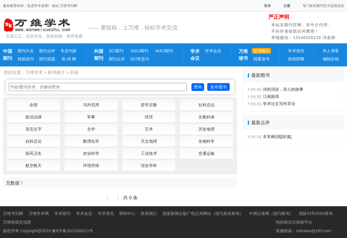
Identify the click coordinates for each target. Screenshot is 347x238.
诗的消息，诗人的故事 (277, 89)
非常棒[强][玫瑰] (271, 136)
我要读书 (261, 59)
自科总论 (33, 141)
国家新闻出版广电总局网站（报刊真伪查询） (203, 213)
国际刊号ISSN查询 (316, 213)
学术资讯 (296, 51)
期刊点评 (47, 51)
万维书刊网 (13, 213)
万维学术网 (39, 213)
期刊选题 (47, 59)
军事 (91, 117)
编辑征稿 (331, 59)
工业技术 (149, 153)
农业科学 (91, 153)
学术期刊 (62, 213)
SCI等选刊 (139, 59)
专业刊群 (68, 51)
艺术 (149, 129)
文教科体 (206, 117)
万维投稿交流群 (17, 222)
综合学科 (149, 165)
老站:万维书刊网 (64, 6)
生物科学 (206, 141)
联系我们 (149, 213)
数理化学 (91, 141)
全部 (33, 105)
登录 (267, 6)
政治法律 (33, 117)
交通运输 (206, 153)
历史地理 (206, 129)
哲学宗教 (149, 105)
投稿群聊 (296, 59)
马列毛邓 (91, 105)
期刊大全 (26, 51)
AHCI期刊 (164, 51)
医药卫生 (33, 153)
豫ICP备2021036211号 (72, 230)
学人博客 (331, 51)
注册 (286, 6)
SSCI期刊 (139, 51)
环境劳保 (91, 165)
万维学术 (34, 72)
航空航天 (33, 165)
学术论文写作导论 (273, 103)
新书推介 (261, 51)
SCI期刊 (116, 51)
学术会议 (213, 51)
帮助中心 (127, 213)
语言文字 (33, 129)
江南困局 (265, 96)
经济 (149, 117)
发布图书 (218, 87)
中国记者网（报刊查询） (271, 213)
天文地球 (149, 141)
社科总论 (206, 105)
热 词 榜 (68, 59)
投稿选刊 (26, 59)
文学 (91, 129)
